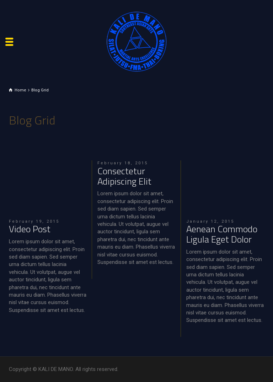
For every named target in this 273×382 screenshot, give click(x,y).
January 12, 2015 (210, 221)
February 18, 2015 (122, 163)
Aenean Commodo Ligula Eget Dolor (221, 234)
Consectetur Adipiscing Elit (124, 176)
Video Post (29, 229)
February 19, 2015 (34, 221)
